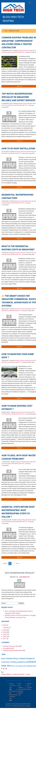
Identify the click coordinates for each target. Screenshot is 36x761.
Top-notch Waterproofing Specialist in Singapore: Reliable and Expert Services (18, 97)
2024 (4, 632)
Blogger (3, 674)
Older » (18, 563)
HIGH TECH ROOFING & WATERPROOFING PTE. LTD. (15, 105)
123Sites (29, 687)
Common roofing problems (13, 662)
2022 (4, 636)
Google (28, 674)
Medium (9, 674)
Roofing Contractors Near (25, 50)
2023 (4, 634)
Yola (28, 685)
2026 (4, 625)
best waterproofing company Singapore (18, 658)
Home (6, 31)
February (6, 627)
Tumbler (14, 674)
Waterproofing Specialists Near (26, 103)
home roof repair (16, 666)
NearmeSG (21, 674)
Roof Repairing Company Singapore (21, 705)
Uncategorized (7, 648)
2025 (4, 630)
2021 (4, 638)
